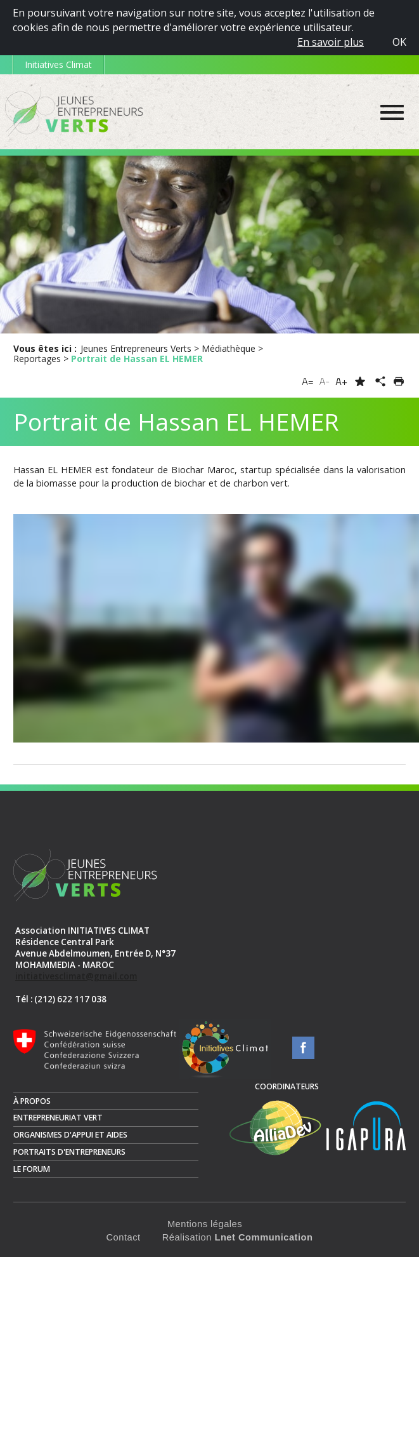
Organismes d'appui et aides (70, 1134)
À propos (32, 1101)
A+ (341, 381)
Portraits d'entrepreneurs (69, 1151)
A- (324, 381)
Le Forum (31, 1169)
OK (399, 42)
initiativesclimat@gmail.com (76, 976)
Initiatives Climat (58, 64)
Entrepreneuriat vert (58, 1117)
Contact (123, 1237)
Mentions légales (204, 1224)
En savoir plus (330, 42)
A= (308, 381)
